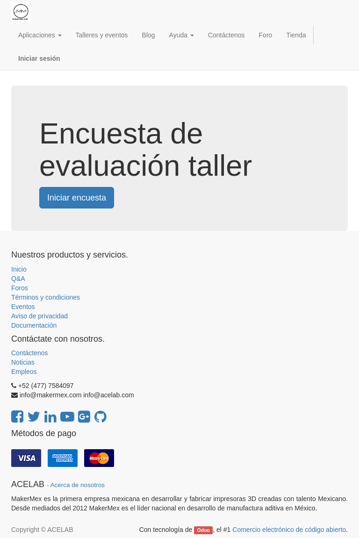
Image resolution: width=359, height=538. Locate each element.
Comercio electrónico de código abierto (289, 529)
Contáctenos (29, 353)
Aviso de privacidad (39, 316)
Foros (19, 288)
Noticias (23, 362)
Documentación (34, 325)
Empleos (23, 371)
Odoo (203, 530)
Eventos (23, 306)
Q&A (18, 278)
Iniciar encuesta (76, 197)
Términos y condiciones (45, 297)
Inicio (19, 269)
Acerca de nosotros (77, 484)
